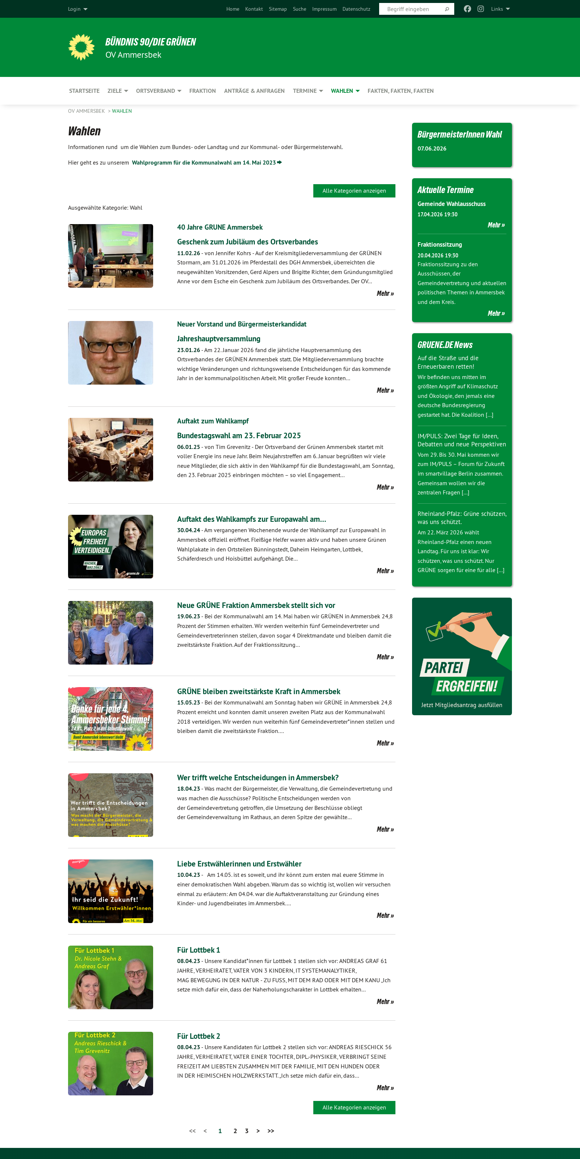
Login (74, 9)
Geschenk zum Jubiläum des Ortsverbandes (257, 241)
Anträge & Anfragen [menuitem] (254, 91)
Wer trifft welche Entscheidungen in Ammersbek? (269, 777)
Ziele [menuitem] (115, 91)
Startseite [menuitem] (84, 91)
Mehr (383, 293)
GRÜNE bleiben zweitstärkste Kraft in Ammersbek (270, 691)
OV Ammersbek (87, 111)
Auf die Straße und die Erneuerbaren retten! (450, 362)
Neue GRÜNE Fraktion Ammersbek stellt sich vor (267, 605)
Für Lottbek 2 (202, 1035)
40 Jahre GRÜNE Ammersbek (221, 227)
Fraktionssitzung (441, 244)
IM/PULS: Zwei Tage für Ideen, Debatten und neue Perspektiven (460, 443)
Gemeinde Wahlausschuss (455, 203)
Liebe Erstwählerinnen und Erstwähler (248, 863)
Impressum (324, 9)
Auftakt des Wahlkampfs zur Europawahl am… (264, 518)
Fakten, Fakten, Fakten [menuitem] (401, 91)
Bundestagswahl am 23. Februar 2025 (249, 435)
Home (232, 9)
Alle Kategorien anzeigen (354, 190)
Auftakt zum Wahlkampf (215, 421)
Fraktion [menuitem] (202, 91)
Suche (299, 9)
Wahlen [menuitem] (342, 91)
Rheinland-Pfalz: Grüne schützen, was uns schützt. (455, 525)
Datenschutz (356, 9)
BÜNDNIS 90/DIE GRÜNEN (159, 41)
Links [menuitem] (497, 9)
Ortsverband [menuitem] (155, 91)
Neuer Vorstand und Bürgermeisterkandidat (245, 324)
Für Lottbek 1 (202, 949)
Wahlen (122, 111)
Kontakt (254, 9)
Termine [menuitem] (305, 91)
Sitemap (278, 9)
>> (270, 1130)
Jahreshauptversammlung (225, 338)
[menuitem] (232, 9)
